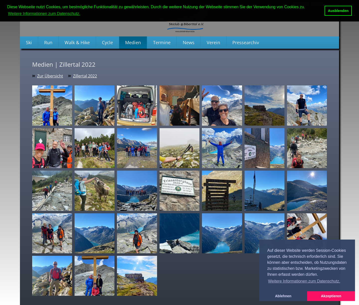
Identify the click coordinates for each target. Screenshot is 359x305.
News (188, 42)
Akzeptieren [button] (331, 296)
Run (48, 42)
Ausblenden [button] (338, 11)
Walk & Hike (77, 42)
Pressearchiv (245, 42)
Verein (213, 42)
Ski (29, 42)
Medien (133, 42)
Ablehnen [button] (283, 296)
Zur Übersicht (50, 76)
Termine (162, 42)
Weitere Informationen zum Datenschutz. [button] (44, 13)
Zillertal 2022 (85, 76)
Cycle (107, 42)
